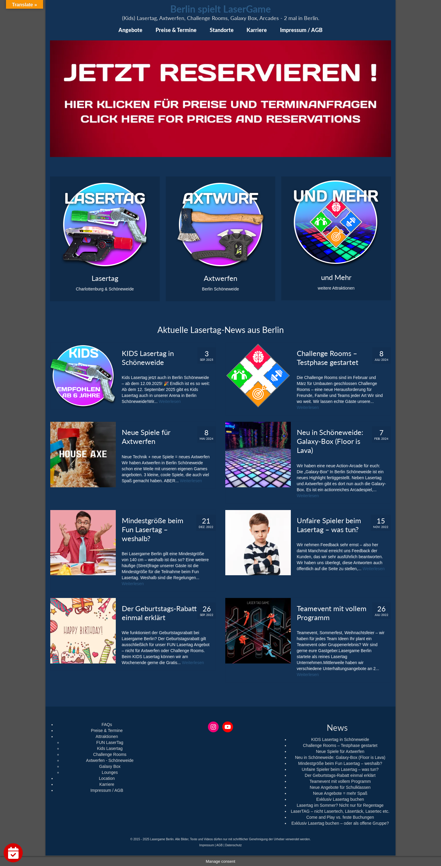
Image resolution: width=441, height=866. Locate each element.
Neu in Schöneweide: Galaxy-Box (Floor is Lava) (340, 757)
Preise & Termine (107, 730)
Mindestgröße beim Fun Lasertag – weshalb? (340, 763)
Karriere (106, 784)
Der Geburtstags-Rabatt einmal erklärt (340, 775)
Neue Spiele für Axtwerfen (340, 751)
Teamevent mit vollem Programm (340, 781)
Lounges (110, 772)
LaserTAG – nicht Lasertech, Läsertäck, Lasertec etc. (340, 811)
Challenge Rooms (109, 754)
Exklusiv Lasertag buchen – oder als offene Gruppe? (340, 823)
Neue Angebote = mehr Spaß (340, 793)
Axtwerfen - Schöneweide (110, 760)
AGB (219, 845)
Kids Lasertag (110, 748)
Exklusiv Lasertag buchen (340, 799)
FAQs (106, 724)
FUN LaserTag (109, 742)
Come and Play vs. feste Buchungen (340, 817)
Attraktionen (107, 736)
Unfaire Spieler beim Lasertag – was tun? (340, 769)
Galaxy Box (110, 766)
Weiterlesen (170, 401)
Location (107, 778)
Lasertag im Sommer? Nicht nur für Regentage (340, 805)
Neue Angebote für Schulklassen (340, 787)
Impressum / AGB (106, 790)
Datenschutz (233, 845)
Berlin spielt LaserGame (220, 9)
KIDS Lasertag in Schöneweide (340, 739)
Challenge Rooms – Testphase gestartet (340, 745)
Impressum (206, 845)
